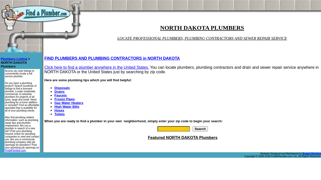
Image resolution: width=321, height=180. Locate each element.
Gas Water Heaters (68, 103)
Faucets (60, 95)
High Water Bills (66, 106)
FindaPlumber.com (15, 150)
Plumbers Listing (14, 59)
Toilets (59, 114)
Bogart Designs (311, 153)
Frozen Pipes (64, 99)
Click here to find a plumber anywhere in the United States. (96, 67)
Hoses (59, 110)
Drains (59, 92)
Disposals (62, 88)
